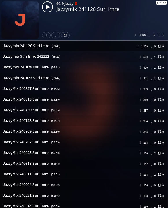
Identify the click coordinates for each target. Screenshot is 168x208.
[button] (84, 45)
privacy (161, 2)
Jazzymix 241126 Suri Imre (87, 8)
